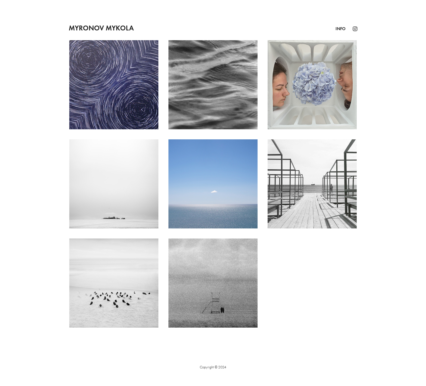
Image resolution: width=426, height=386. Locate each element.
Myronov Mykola (101, 28)
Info (341, 28)
